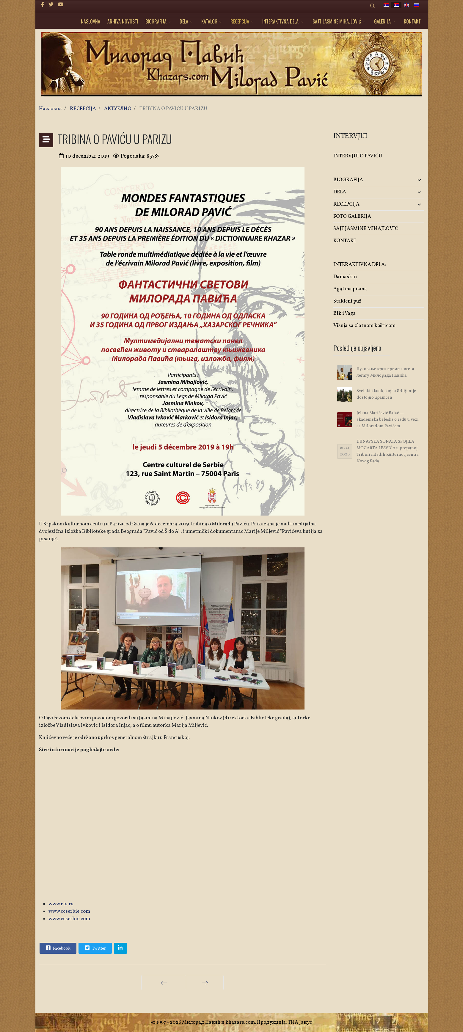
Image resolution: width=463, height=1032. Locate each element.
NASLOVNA (90, 21)
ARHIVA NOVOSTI (122, 21)
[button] (409, 180)
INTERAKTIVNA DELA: (280, 21)
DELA (184, 21)
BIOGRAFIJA (156, 21)
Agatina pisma (350, 289)
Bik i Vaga (344, 313)
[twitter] (51, 4)
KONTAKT (412, 21)
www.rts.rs (60, 904)
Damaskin (345, 276)
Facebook (57, 947)
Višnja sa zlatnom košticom (364, 325)
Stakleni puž (347, 301)
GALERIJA (382, 21)
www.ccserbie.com (69, 911)
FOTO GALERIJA (352, 216)
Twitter (95, 947)
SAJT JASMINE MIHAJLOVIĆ (337, 21)
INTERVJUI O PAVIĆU (357, 156)
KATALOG (209, 21)
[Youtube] (60, 4)
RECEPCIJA (239, 21)
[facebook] (42, 4)
